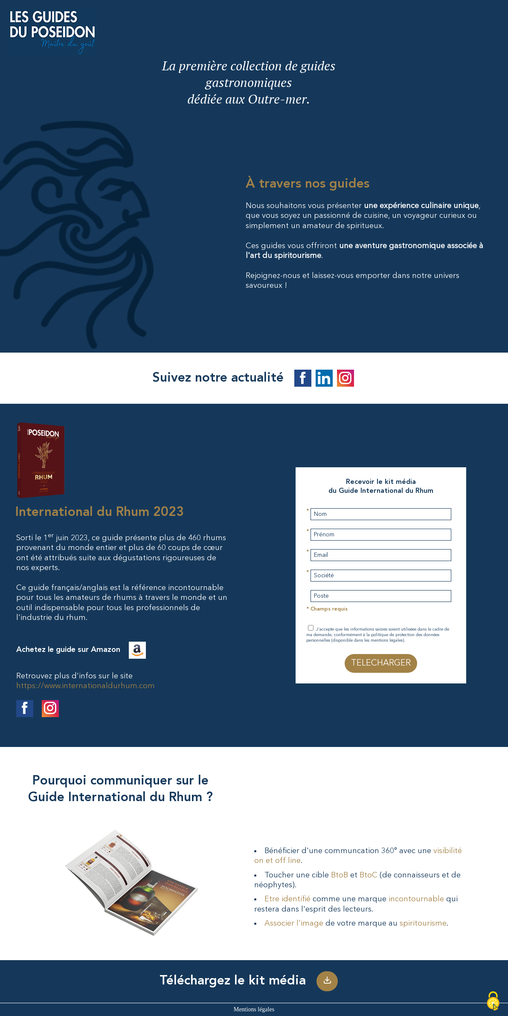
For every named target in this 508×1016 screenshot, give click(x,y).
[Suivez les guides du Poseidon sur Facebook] (302, 381)
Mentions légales (254, 1009)
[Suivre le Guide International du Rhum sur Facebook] (24, 711)
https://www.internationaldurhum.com (85, 686)
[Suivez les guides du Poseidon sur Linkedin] (324, 381)
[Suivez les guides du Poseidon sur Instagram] (345, 381)
